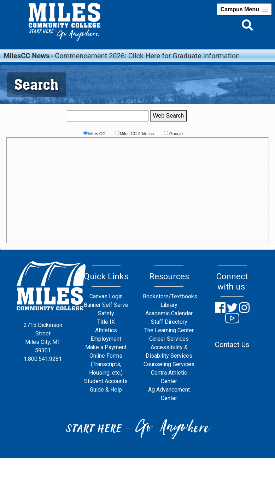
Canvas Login (106, 296)
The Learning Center (169, 330)
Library (168, 305)
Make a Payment (106, 347)
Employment (105, 338)
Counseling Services (169, 364)
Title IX (106, 321)
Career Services (169, 338)
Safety (106, 313)
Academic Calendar (169, 313)
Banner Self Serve (106, 305)
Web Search (168, 116)
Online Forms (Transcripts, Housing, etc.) (106, 364)
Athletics (106, 330)
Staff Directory (169, 321)
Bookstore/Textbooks (170, 296)
